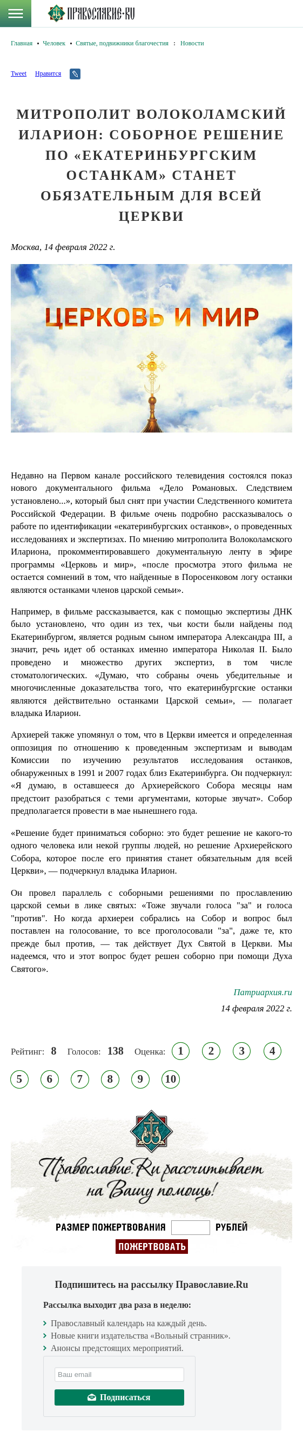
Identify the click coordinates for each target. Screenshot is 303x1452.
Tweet (18, 73)
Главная (21, 43)
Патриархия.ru (262, 992)
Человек (54, 43)
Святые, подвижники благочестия (122, 43)
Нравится (48, 73)
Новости (192, 43)
